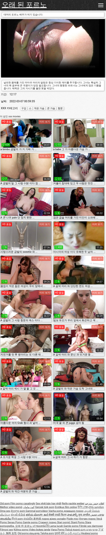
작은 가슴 (39, 108)
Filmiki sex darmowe (91, 526)
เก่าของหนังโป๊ (41, 526)
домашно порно (73, 511)
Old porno (23, 533)
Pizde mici (72, 518)
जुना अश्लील (84, 514)
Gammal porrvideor (37, 511)
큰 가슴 (51, 108)
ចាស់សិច (28, 518)
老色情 (37, 518)
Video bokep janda (39, 529)
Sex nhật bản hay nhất (48, 503)
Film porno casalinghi (22, 503)
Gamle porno (30, 522)
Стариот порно (47, 522)
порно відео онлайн (54, 518)
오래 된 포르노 (24, 5)
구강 (23, 108)
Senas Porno (15, 522)
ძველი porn (18, 511)
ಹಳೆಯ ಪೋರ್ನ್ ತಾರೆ (37, 514)
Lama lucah (57, 526)
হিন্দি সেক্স (83, 507)
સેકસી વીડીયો (18, 514)
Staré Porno (78, 522)
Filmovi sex (6, 529)
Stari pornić (64, 522)
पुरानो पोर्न (60, 533)
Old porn (5, 503)
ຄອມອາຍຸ (34, 533)
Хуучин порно (87, 518)
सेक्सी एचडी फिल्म (57, 514)
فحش (93, 514)
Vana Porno (58, 529)
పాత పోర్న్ (72, 514)
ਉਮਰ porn (18, 518)
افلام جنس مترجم (94, 503)
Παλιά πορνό (73, 529)
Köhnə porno (21, 529)
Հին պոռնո (96, 507)
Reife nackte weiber (73, 503)
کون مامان (29, 507)
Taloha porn (47, 533)
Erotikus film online (66, 507)
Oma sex (5, 511)
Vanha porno (56, 511)
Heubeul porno (89, 533)
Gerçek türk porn (44, 507)
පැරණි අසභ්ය (73, 533)
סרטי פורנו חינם (89, 529)
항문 (60, 108)
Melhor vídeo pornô (11, 507)
